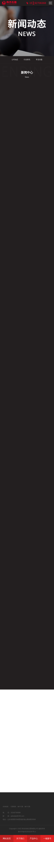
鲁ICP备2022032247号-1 (27, 831)
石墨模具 (13, 806)
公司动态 (14, 59)
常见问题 (38, 59)
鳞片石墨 (20, 806)
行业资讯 (26, 59)
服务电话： (37, 3)
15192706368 (15, 812)
